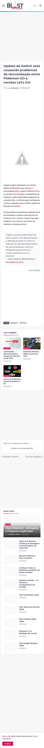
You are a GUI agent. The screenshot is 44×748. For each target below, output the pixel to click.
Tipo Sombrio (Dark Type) (27, 620)
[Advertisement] (22, 37)
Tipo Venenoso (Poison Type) (29, 608)
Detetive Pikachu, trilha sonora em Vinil (31, 354)
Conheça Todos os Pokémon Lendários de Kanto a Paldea (29, 570)
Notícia (23, 323)
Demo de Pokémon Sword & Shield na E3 (12, 381)
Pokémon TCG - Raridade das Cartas (28, 632)
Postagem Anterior (10, 457)
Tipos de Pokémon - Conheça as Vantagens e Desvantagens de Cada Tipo (29, 544)
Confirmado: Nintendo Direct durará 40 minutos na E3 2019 (12, 355)
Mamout (14, 323)
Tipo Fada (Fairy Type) (29, 595)
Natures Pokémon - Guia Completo (27, 557)
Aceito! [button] (8, 744)
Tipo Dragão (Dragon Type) (28, 644)
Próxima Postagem (33, 457)
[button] (3, 6)
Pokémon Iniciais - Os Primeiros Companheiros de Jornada (28, 583)
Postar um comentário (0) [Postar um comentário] (22, 448)
